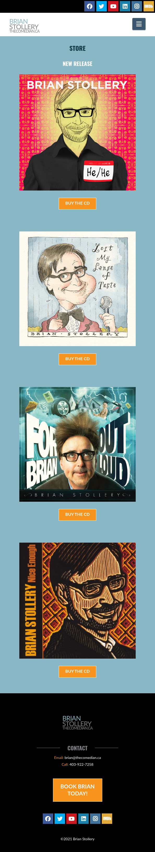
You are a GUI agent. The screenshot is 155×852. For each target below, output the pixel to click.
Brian (24, 26)
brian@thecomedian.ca (82, 757)
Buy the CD (77, 202)
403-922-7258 (81, 764)
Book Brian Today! (77, 789)
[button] (139, 24)
